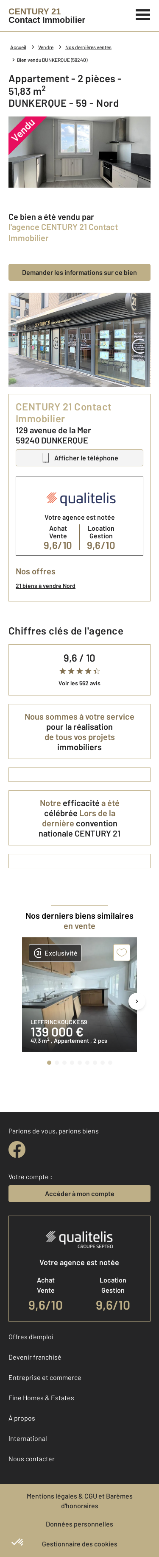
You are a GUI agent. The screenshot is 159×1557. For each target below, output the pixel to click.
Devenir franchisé (34, 1357)
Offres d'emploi (30, 1337)
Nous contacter (31, 1458)
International (27, 1438)
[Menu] (143, 13)
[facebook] (16, 1149)
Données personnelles (79, 1524)
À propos (21, 1418)
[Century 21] (46, 15)
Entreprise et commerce (44, 1377)
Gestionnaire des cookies (79, 1544)
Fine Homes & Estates (41, 1398)
